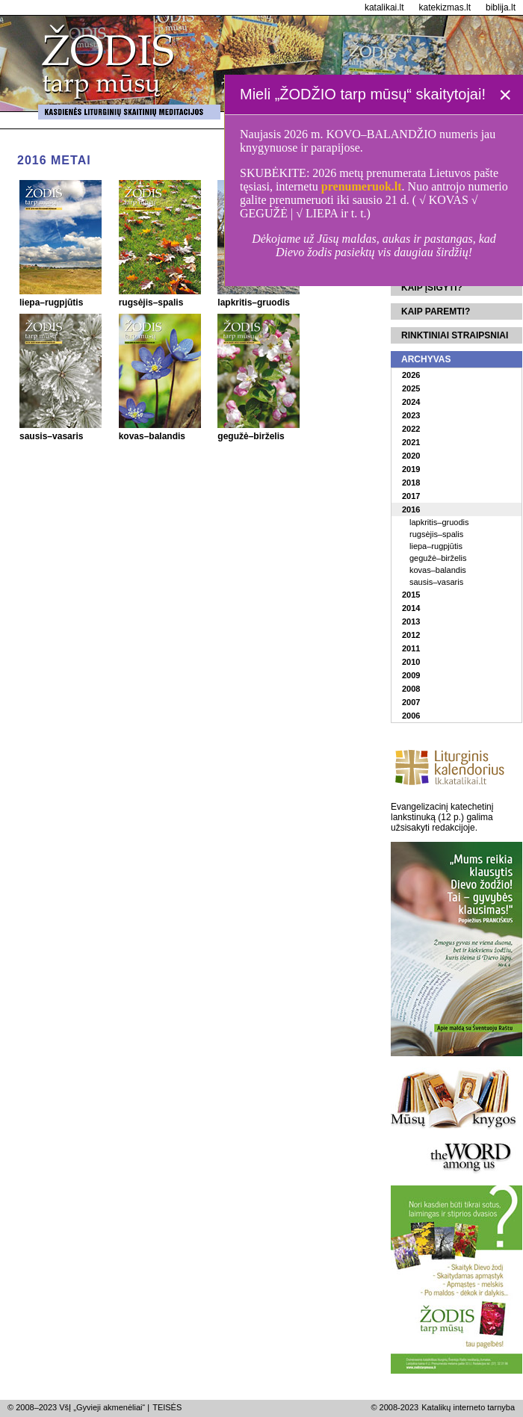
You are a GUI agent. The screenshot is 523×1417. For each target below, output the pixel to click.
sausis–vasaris (436, 581)
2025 (411, 388)
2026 (411, 374)
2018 (411, 482)
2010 (411, 661)
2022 (411, 428)
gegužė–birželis (437, 558)
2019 (411, 469)
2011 (411, 648)
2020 (411, 455)
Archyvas (426, 359)
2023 (411, 415)
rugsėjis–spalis (436, 534)
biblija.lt (501, 7)
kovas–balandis (437, 569)
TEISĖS (167, 1407)
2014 (411, 608)
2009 (411, 675)
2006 (411, 715)
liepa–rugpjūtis (435, 546)
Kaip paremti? (435, 311)
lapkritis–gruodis (438, 522)
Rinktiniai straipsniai (454, 335)
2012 (411, 634)
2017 (411, 496)
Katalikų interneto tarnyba (468, 1407)
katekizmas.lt (445, 7)
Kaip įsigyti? (431, 287)
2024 (411, 401)
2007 (411, 702)
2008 (411, 688)
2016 (411, 509)
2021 (411, 442)
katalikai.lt (384, 7)
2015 (411, 594)
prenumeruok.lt (361, 186)
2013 (411, 621)
